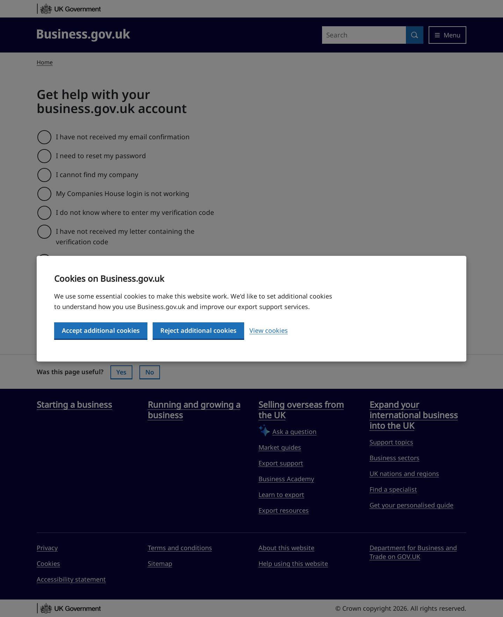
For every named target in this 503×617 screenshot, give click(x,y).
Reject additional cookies (198, 330)
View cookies (268, 330)
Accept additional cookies (101, 330)
